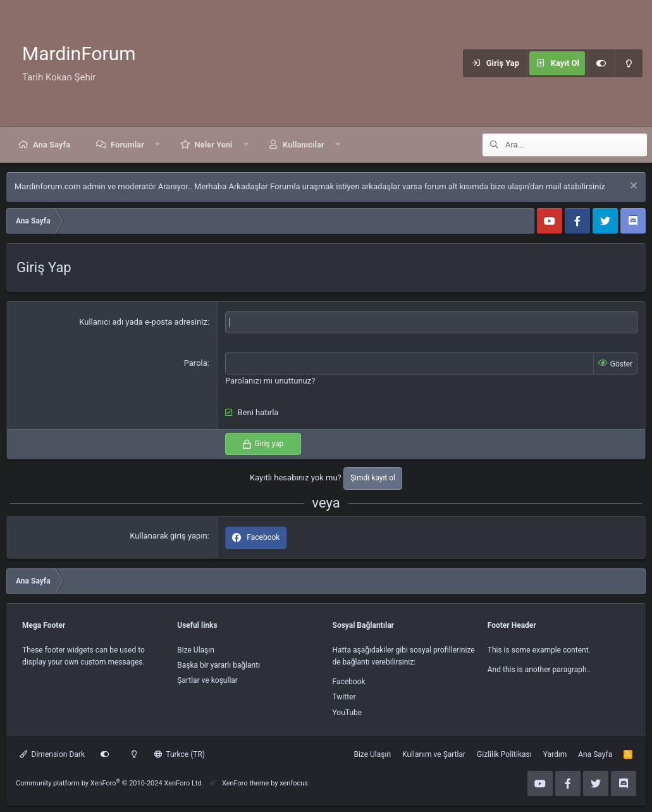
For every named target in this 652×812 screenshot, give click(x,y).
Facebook (349, 681)
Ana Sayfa (51, 144)
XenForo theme (245, 783)
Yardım (555, 754)
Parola (195, 363)
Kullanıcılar (303, 144)
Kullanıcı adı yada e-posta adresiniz (143, 322)
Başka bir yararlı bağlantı (218, 665)
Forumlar (127, 144)
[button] (158, 145)
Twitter (344, 696)
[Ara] (576, 145)
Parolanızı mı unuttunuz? (270, 380)
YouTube (347, 712)
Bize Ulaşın (195, 650)
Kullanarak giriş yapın (168, 535)
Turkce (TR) (179, 754)
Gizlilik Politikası (504, 754)
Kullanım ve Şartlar (433, 754)
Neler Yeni (214, 144)
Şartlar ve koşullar (207, 680)
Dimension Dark (52, 754)
